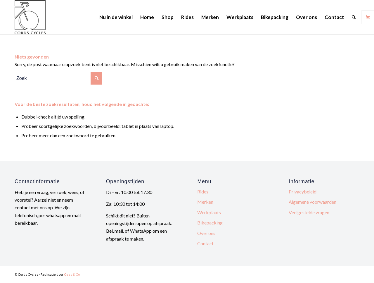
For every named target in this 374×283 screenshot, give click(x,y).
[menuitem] (116, 17)
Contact (205, 243)
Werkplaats (209, 212)
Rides (202, 191)
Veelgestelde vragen (309, 212)
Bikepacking (210, 222)
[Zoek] (353, 17)
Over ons (206, 233)
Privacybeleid (302, 191)
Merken (205, 202)
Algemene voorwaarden (312, 202)
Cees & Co (72, 274)
